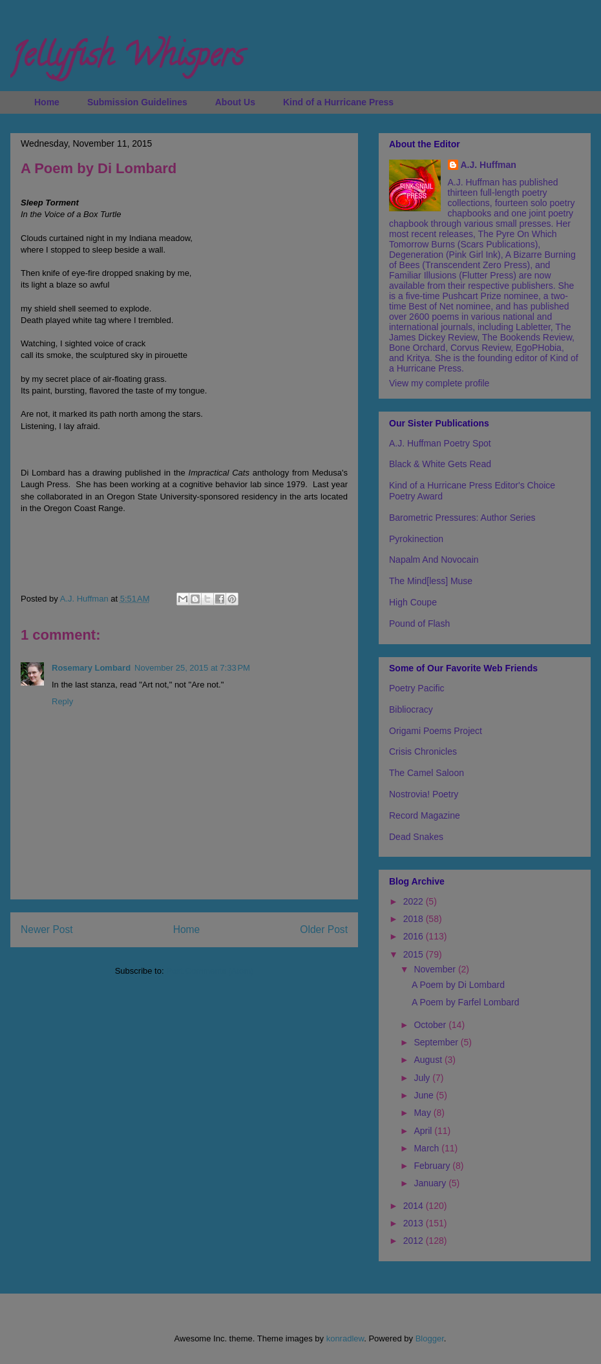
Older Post (324, 929)
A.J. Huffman (488, 165)
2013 (414, 1223)
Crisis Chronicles (423, 751)
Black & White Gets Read (440, 464)
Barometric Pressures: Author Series (462, 517)
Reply (62, 701)
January (431, 1183)
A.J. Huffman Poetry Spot (440, 443)
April (424, 1131)
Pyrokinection (416, 539)
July (423, 1078)
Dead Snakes (416, 837)
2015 (414, 954)
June (425, 1095)
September (437, 1042)
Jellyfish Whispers (127, 59)
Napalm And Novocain (434, 559)
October (431, 1025)
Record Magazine (424, 815)
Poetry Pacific (417, 688)
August (429, 1059)
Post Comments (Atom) (209, 971)
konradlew (345, 1338)
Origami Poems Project (435, 731)
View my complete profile (439, 383)
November (436, 969)
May (423, 1112)
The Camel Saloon (426, 773)
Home (46, 102)
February (433, 1165)
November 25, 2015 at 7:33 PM (192, 668)
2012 (414, 1240)
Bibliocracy (411, 709)
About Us (235, 102)
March (427, 1148)
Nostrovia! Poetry (423, 794)
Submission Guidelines (137, 102)
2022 (414, 901)
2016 (414, 936)
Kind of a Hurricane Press (338, 102)
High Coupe (413, 602)
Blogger (430, 1338)
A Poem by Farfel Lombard (466, 1002)
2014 (414, 1206)
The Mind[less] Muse (430, 581)
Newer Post (47, 929)
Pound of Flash (419, 623)
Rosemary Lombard (91, 668)
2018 (414, 919)
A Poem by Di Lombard (458, 985)
